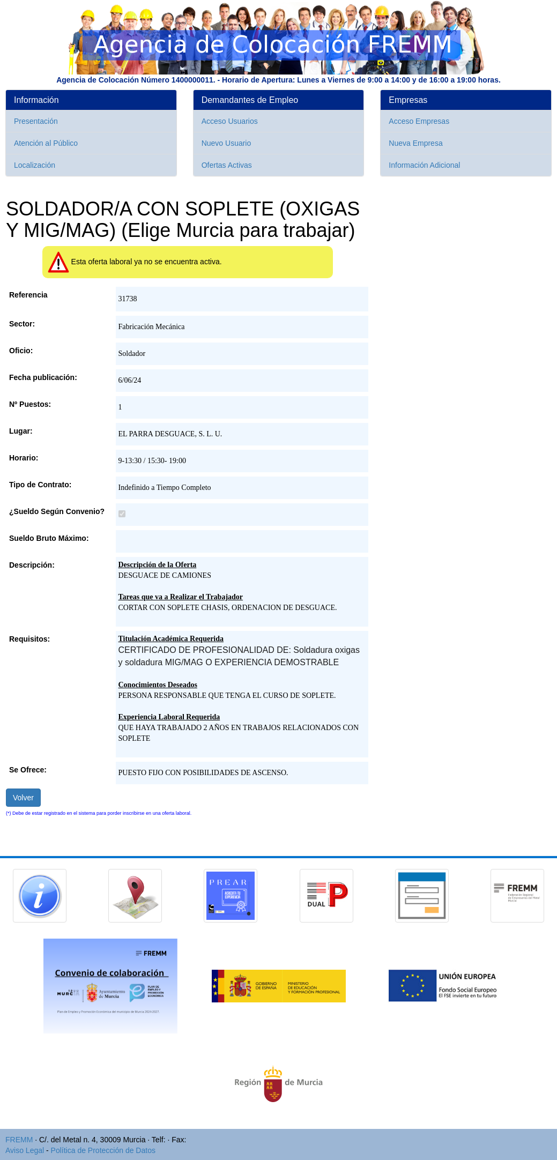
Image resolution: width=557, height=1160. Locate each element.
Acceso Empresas (419, 121)
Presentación (36, 121)
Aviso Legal (24, 1150)
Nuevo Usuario (226, 143)
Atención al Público (46, 143)
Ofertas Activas (227, 165)
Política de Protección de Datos (103, 1150)
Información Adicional (424, 165)
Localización (34, 165)
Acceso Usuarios (230, 121)
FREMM (19, 1139)
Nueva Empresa (415, 143)
